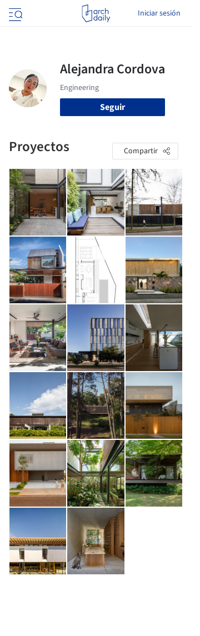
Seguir (112, 107)
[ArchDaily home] (96, 13)
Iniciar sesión (159, 13)
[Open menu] (14, 13)
